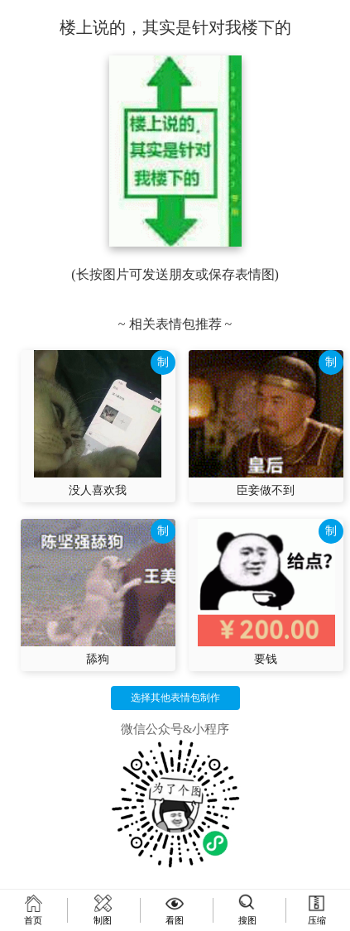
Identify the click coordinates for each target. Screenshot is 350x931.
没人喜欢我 (98, 490)
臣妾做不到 (266, 490)
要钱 (265, 659)
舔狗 (97, 659)
